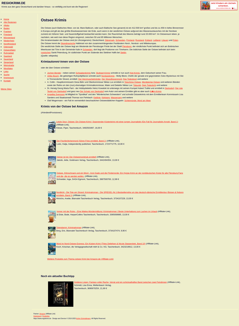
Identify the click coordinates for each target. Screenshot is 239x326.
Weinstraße (9, 65)
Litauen (165, 40)
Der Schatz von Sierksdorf (92, 91)
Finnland (130, 40)
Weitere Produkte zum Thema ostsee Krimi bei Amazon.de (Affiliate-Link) (80, 259)
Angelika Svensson (56, 94)
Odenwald (8, 47)
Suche (6, 74)
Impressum (9, 77)
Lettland (156, 40)
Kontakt (7, 81)
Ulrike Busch (53, 76)
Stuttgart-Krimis (103, 73)
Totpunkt (137, 85)
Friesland (8, 34)
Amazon (42, 314)
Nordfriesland (10, 44)
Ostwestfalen (9, 50)
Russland (139, 40)
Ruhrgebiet (9, 53)
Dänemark (109, 40)
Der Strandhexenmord (112, 79)
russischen (46, 52)
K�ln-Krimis (155, 91)
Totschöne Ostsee (132, 82)
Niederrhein (9, 40)
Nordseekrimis (107, 76)
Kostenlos (46, 316)
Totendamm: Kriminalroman (68, 227)
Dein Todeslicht (149, 85)
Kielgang (106, 97)
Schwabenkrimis (83, 73)
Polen (175, 40)
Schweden (120, 40)
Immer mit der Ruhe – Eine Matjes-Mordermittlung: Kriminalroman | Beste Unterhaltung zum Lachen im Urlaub (107, 211)
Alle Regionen (10, 22)
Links (6, 71)
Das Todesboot (130, 79)
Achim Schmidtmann (83, 318)
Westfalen (8, 68)
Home (6, 19)
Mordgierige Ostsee (151, 82)
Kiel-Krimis (135, 73)
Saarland (8, 56)
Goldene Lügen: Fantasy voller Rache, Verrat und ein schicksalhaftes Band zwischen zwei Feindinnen (120, 282)
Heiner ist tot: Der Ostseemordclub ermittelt (76, 157)
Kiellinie (97, 97)
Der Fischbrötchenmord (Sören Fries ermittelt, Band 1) (81, 141)
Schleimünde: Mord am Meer (137, 100)
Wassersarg (116, 97)
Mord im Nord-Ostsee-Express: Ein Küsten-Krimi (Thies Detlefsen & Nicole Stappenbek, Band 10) (100, 243)
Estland (148, 40)
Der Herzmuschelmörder (89, 79)
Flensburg (127, 46)
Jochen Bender (54, 73)
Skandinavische (68, 43)
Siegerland (8, 62)
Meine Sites (6, 89)
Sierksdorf (169, 88)
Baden (7, 28)
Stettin (123, 52)
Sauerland (8, 59)
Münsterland (9, 37)
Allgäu (6, 25)
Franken (7, 31)
